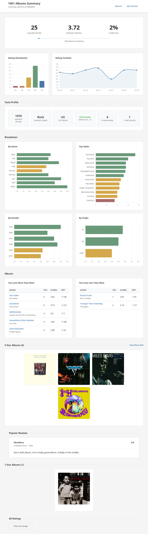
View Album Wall (136, 345)
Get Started (132, 6)
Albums (118, 6)
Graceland (14, 303)
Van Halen (14, 295)
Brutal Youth (86, 295)
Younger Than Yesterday (91, 303)
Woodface (19, 442)
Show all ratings (21, 526)
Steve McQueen (16, 328)
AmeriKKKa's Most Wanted (21, 320)
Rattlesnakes (15, 312)
